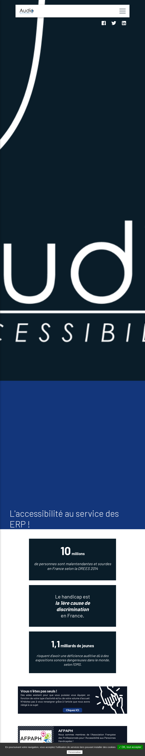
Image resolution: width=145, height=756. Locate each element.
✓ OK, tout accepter (130, 747)
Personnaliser (74, 752)
